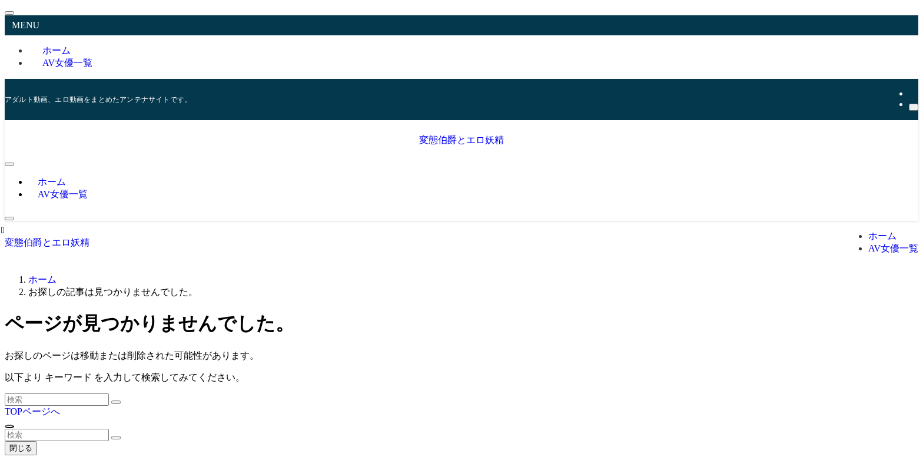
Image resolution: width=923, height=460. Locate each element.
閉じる (20, 448)
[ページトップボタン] (9, 426)
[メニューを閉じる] (9, 13)
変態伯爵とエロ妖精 (461, 140)
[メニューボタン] (9, 164)
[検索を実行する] (116, 402)
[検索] (913, 107)
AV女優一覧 (67, 63)
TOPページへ (32, 411)
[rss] (912, 93)
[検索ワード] (57, 399)
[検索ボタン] (9, 218)
